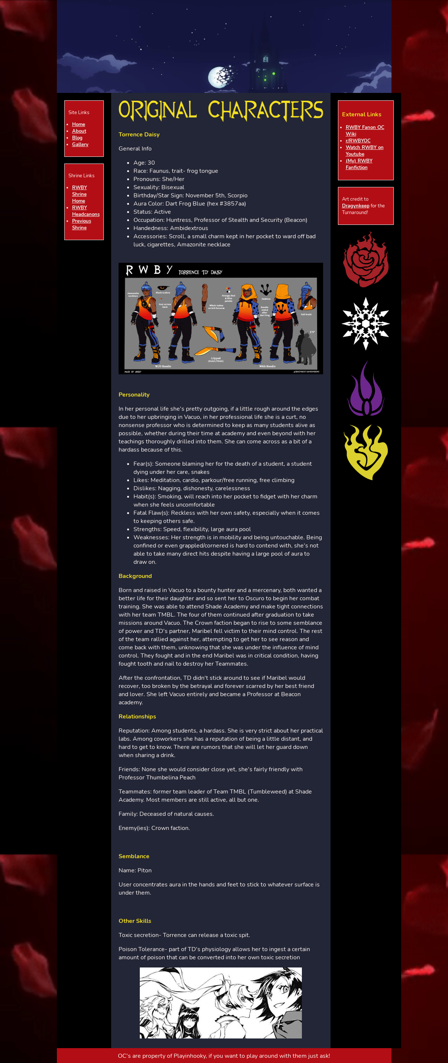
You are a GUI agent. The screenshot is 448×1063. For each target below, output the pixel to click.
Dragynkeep (356, 206)
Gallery (80, 144)
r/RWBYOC (358, 141)
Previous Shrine (81, 224)
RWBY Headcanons (86, 211)
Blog (77, 138)
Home (78, 124)
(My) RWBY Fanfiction (359, 164)
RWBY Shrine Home (79, 194)
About (79, 131)
